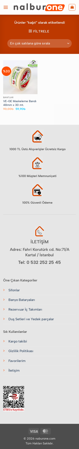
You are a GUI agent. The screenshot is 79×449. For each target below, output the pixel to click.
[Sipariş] (39, 43)
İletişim (14, 370)
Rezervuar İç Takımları (25, 309)
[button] (5, 7)
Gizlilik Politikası (20, 351)
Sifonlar (14, 290)
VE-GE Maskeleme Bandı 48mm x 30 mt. (19, 103)
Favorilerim (16, 361)
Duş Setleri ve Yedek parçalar (31, 319)
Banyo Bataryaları (21, 300)
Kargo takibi (17, 341)
